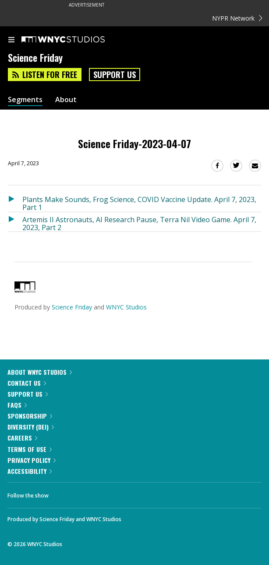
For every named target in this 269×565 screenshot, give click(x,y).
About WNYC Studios (39, 372)
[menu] (11, 40)
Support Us (114, 74)
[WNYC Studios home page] (74, 40)
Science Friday (72, 307)
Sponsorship (29, 415)
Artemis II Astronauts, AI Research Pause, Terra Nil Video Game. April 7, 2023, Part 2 (139, 223)
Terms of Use (29, 449)
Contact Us (26, 382)
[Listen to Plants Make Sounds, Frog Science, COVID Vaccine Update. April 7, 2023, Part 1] (15, 202)
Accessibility (29, 471)
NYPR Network (237, 18)
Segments (25, 100)
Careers (22, 437)
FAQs (17, 404)
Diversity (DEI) (30, 426)
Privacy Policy (31, 460)
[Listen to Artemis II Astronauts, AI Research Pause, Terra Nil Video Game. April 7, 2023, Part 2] (15, 222)
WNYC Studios (126, 307)
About (66, 100)
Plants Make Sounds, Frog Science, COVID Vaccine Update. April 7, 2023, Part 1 (139, 203)
